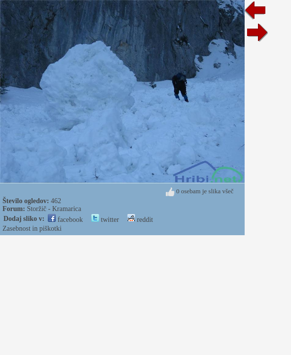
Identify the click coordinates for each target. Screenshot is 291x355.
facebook (65, 219)
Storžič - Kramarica (54, 209)
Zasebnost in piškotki (32, 228)
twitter (105, 219)
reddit (140, 219)
